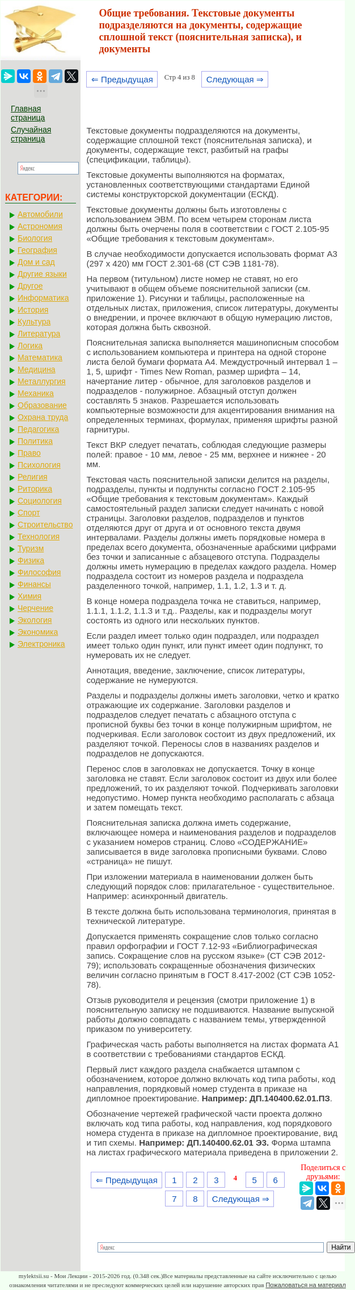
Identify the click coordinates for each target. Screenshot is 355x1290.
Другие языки (42, 273)
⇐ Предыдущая (122, 79)
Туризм (31, 548)
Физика (31, 560)
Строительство (45, 524)
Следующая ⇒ (235, 79)
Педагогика (38, 429)
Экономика (38, 631)
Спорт (29, 512)
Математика (40, 357)
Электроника (41, 643)
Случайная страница (31, 134)
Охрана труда (43, 417)
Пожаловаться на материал (305, 1284)
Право (29, 452)
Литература (39, 333)
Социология (40, 500)
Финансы (34, 584)
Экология (35, 620)
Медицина (37, 369)
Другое (30, 285)
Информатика (43, 297)
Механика (36, 393)
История (33, 309)
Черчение (35, 608)
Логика (30, 345)
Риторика (35, 488)
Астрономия (40, 226)
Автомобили (40, 214)
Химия (29, 596)
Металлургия (42, 381)
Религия (33, 476)
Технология (39, 536)
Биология (35, 238)
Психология (39, 464)
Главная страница (28, 113)
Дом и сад (36, 262)
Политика (35, 441)
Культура (34, 321)
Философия (39, 572)
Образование (42, 405)
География (37, 250)
